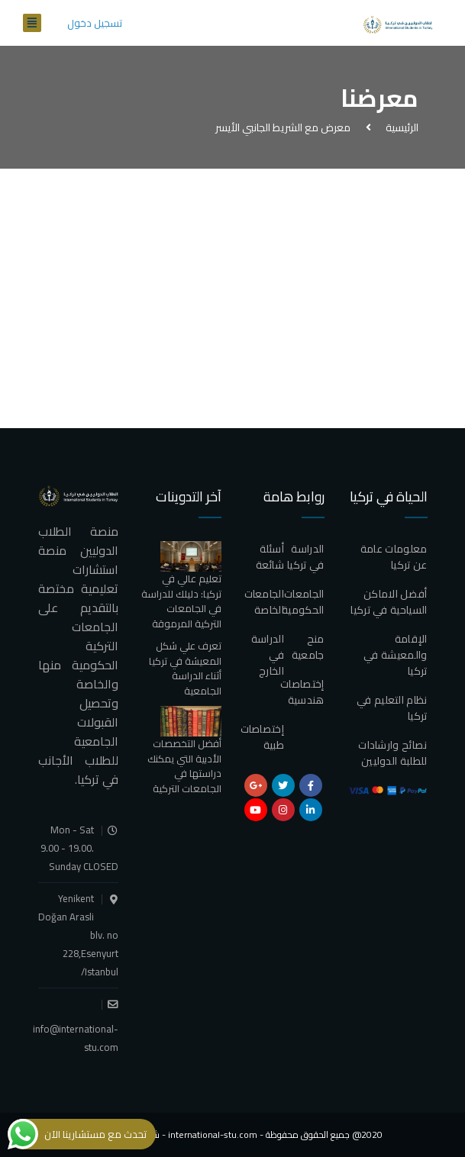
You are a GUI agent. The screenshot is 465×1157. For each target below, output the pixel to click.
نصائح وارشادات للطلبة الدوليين (392, 753)
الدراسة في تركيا (305, 557)
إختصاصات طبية (262, 737)
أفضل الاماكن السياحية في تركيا (388, 602)
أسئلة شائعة (270, 557)
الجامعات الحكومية (303, 602)
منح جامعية (308, 647)
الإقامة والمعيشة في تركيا (395, 655)
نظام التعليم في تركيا (392, 708)
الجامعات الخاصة (264, 602)
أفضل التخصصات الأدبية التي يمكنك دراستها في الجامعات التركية (184, 766)
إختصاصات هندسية (302, 692)
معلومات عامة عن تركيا (394, 557)
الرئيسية (399, 127)
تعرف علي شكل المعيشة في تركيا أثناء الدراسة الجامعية (185, 668)
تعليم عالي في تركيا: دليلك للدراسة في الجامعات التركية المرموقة (181, 601)
